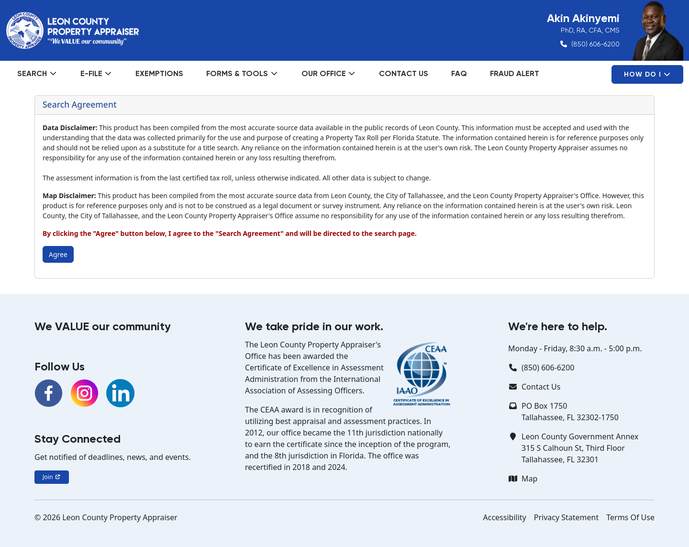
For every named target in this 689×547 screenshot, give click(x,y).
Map (529, 478)
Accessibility (504, 517)
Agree (58, 254)
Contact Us (403, 73)
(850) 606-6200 (595, 44)
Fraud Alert (514, 73)
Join (52, 477)
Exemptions (159, 73)
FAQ (459, 73)
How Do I (647, 74)
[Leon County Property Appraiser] (72, 30)
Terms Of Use (630, 517)
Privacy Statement (566, 517)
